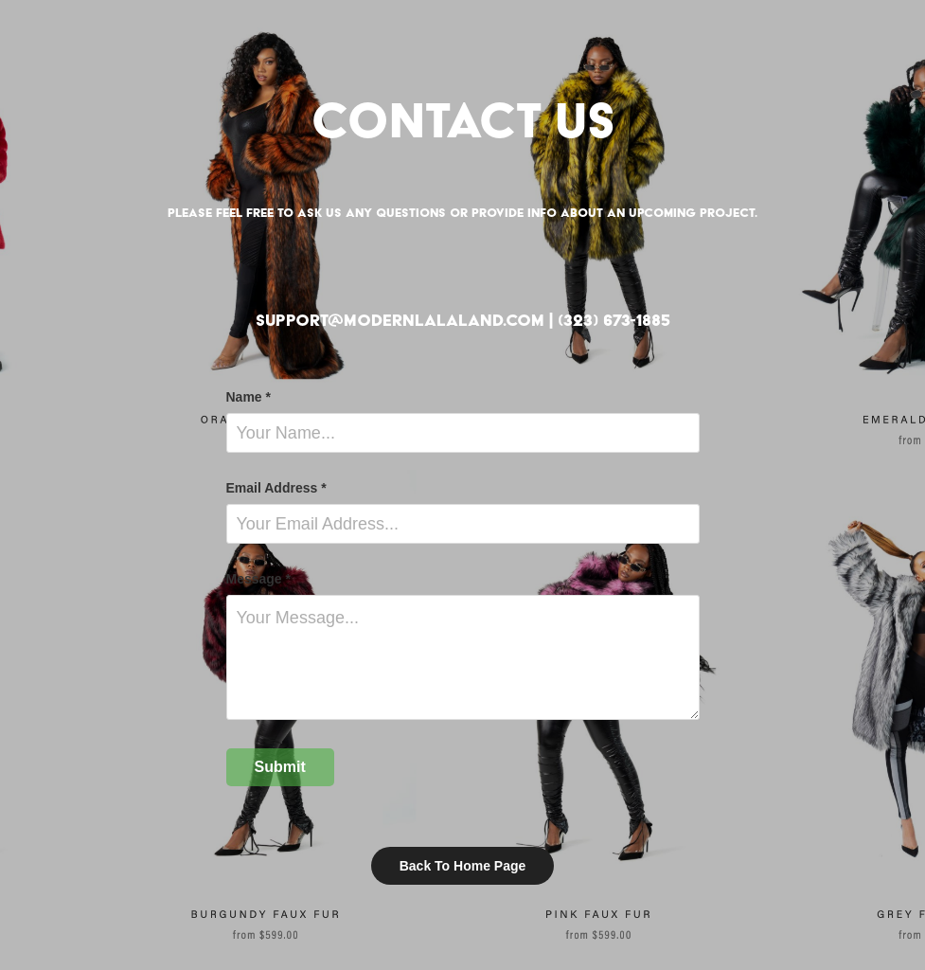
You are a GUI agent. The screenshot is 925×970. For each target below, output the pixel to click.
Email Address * (276, 487)
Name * (248, 397)
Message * (258, 578)
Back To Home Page (463, 865)
